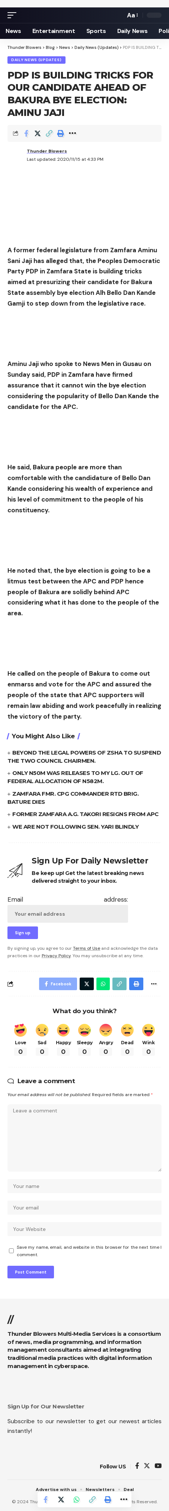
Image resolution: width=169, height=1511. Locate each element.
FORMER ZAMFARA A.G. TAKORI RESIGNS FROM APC (85, 814)
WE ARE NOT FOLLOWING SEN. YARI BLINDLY (75, 826)
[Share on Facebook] (26, 133)
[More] (72, 133)
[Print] (60, 133)
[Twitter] (147, 1466)
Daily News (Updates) (36, 59)
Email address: (67, 909)
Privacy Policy (56, 956)
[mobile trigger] (13, 15)
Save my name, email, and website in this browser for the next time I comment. (89, 1251)
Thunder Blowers (47, 151)
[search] (117, 15)
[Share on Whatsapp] (76, 1499)
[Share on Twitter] (37, 133)
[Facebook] (137, 1466)
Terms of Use (86, 948)
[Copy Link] (49, 133)
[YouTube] (158, 1466)
